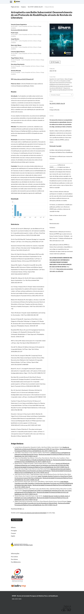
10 (20, 508)
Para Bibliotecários (16, 562)
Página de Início (15, 7)
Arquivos (23, 7)
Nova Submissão (16, 520)
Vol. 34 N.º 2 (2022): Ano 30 (35, 7)
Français (13, 533)
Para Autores (14, 559)
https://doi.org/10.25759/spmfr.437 (24, 79)
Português (14, 530)
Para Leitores (14, 556)
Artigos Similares (17, 444)
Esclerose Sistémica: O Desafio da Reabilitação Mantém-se (36, 460)
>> (23, 508)
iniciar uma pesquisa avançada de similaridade (33, 512)
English (13, 536)
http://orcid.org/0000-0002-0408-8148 (19, 30)
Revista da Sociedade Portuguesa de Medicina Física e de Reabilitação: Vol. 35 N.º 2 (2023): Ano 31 (42, 467)
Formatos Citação (55, 95)
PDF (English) (55, 62)
